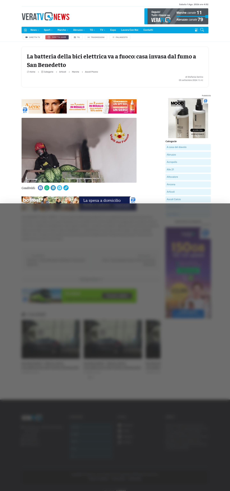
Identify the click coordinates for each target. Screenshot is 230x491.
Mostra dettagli (174, 479)
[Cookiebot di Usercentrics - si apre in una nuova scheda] (27, 479)
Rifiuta (197, 459)
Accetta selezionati (197, 449)
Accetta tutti (198, 438)
